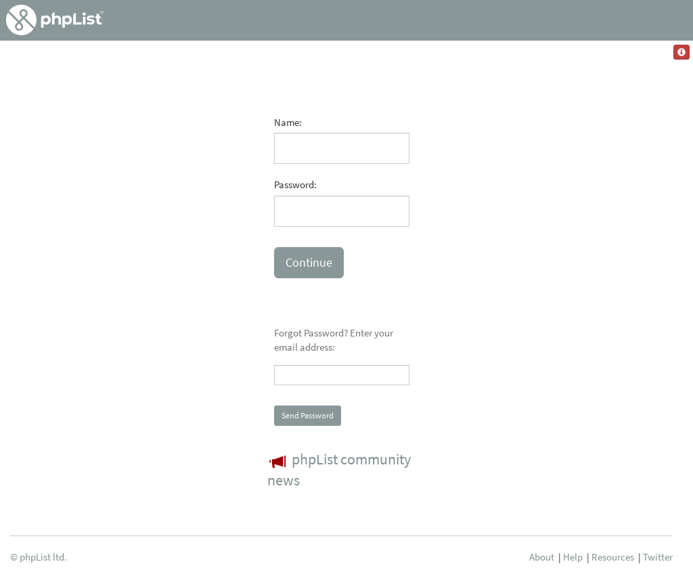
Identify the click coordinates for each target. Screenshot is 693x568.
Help (573, 556)
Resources (612, 556)
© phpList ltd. (38, 556)
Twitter (658, 556)
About (541, 556)
